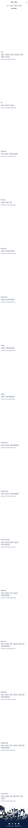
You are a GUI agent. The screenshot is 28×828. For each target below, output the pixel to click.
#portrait (7, 56)
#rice (22, 796)
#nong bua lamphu (9, 542)
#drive (12, 54)
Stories (15, 5)
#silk (10, 202)
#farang (2, 56)
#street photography (14, 153)
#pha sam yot (21, 643)
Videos (20, 5)
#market (7, 105)
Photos (11, 5)
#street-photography (10, 299)
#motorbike (17, 54)
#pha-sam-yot (21, 694)
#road (22, 54)
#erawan (7, 643)
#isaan (2, 54)
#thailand (7, 54)
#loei (2, 153)
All (7, 5)
